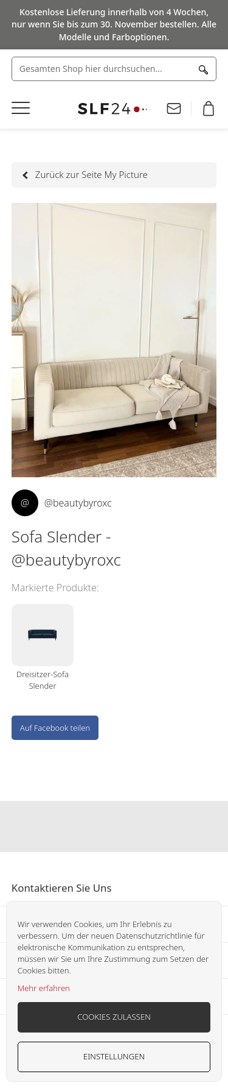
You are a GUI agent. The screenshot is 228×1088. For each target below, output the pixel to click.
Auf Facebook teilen (55, 727)
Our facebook (90, 826)
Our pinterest (138, 826)
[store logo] (114, 109)
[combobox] (114, 69)
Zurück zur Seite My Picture (86, 174)
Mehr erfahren (44, 988)
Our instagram (114, 826)
